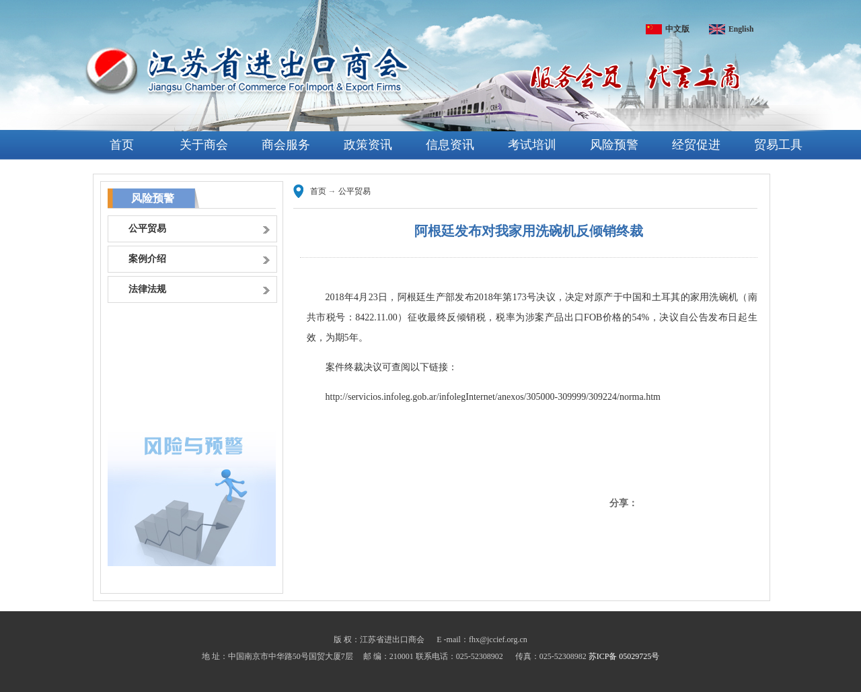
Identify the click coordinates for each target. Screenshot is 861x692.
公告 (698, 317)
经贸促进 (696, 144)
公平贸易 (354, 191)
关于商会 (204, 144)
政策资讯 (368, 144)
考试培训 (532, 144)
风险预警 (614, 144)
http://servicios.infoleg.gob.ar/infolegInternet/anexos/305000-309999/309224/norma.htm (493, 397)
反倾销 (461, 317)
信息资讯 (450, 144)
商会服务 (286, 144)
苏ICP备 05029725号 (624, 656)
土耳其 (666, 297)
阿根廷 (412, 297)
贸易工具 (778, 144)
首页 (122, 144)
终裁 (353, 367)
